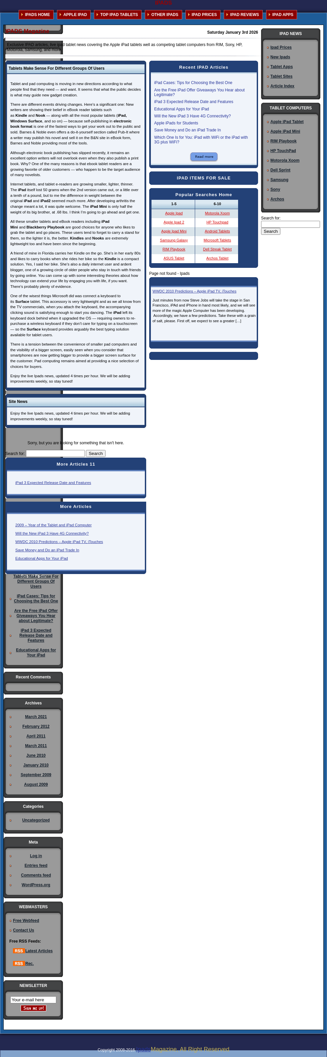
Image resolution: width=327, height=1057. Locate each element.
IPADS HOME (37, 14)
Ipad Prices (281, 47)
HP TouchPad (283, 150)
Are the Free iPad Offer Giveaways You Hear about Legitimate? (36, 615)
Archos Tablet (217, 258)
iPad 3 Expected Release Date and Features (53, 483)
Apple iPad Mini (285, 131)
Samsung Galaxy (174, 240)
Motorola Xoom (217, 213)
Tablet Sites (281, 76)
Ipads (143, 1049)
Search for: (15, 453)
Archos (277, 199)
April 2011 (35, 736)
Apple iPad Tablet (287, 121)
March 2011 (36, 745)
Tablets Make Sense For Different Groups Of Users (36, 581)
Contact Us (23, 930)
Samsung (279, 179)
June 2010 (36, 755)
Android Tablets (217, 231)
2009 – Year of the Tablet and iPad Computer (53, 525)
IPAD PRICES (204, 14)
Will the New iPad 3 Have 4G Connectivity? (52, 533)
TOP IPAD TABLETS (119, 14)
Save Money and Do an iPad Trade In (47, 550)
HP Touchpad (217, 222)
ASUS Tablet (174, 258)
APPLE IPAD (75, 14)
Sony (275, 189)
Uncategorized (36, 820)
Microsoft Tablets (217, 240)
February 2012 (35, 726)
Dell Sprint (280, 170)
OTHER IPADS (164, 14)
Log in (36, 856)
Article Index (282, 86)
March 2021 (36, 716)
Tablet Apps (281, 66)
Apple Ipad (174, 213)
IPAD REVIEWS (244, 14)
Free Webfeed (26, 920)
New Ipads (280, 57)
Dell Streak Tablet (217, 249)
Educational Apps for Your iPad (41, 558)
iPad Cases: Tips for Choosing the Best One (193, 82)
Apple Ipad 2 (174, 222)
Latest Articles (33, 951)
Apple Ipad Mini (173, 231)
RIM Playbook (174, 249)
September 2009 (36, 774)
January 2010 (36, 765)
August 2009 (36, 784)
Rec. (23, 963)
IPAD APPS (282, 14)
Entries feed (36, 865)
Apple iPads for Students (176, 123)
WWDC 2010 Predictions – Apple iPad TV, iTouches (59, 542)
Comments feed (36, 875)
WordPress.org (36, 885)
